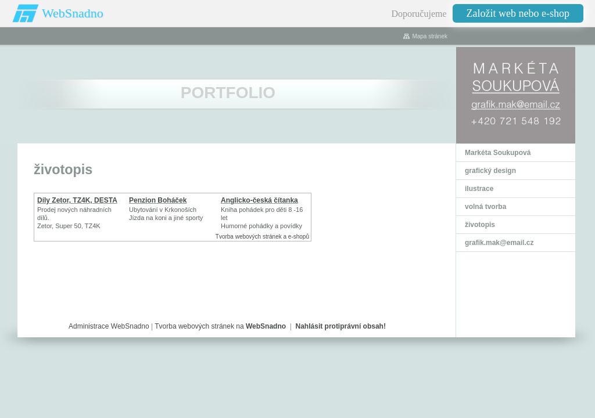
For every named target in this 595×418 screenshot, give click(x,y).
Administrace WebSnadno (109, 326)
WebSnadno (72, 13)
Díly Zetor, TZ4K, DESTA (77, 200)
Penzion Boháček (158, 200)
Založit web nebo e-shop (518, 13)
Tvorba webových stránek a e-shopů (262, 236)
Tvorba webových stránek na (220, 326)
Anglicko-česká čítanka (259, 200)
